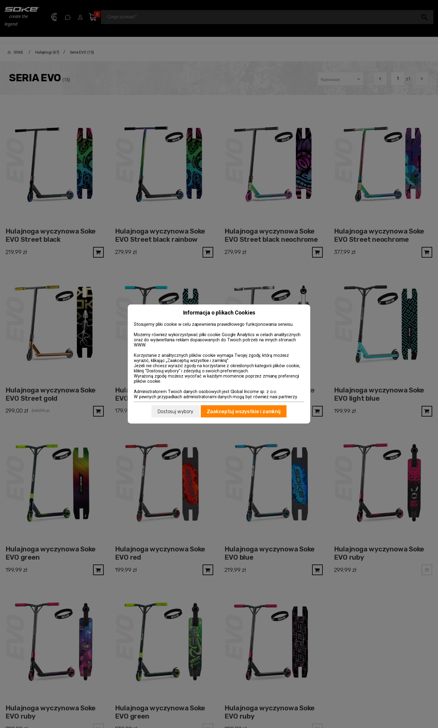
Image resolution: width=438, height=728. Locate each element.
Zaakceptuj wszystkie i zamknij (243, 411)
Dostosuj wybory (175, 411)
